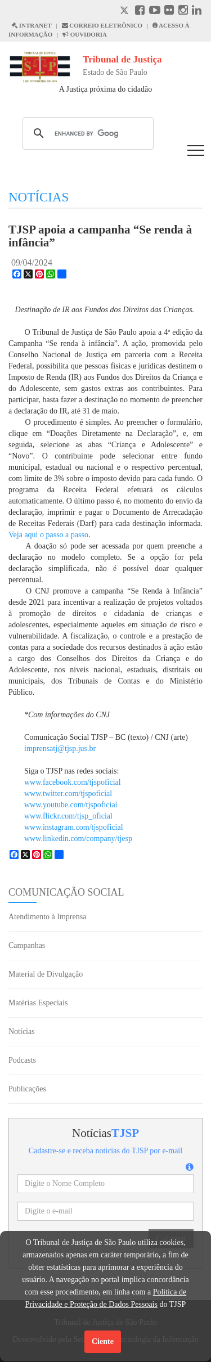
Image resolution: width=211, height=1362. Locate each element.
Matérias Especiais (38, 1003)
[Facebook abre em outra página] (140, 11)
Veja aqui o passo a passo (48, 535)
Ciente (103, 1341)
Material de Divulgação (45, 974)
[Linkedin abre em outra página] (197, 11)
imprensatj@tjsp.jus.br (60, 748)
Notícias (21, 1031)
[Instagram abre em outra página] (183, 11)
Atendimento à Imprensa (47, 917)
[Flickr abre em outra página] (169, 11)
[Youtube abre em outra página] (154, 11)
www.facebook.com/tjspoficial (72, 782)
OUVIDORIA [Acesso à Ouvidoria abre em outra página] (84, 34)
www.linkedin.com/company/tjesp (78, 838)
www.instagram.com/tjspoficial (73, 827)
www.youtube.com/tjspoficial (71, 805)
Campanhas (26, 945)
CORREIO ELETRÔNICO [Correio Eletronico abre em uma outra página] (102, 25)
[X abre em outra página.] (125, 11)
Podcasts (22, 1060)
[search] (86, 133)
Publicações (27, 1089)
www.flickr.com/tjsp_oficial (68, 816)
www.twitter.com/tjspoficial (68, 793)
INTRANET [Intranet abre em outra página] (31, 25)
